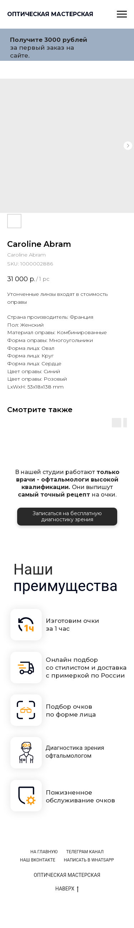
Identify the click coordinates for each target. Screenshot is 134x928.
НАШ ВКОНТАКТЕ (37, 860)
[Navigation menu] (122, 14)
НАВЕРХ (67, 889)
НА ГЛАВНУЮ (44, 851)
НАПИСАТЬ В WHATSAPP (89, 860)
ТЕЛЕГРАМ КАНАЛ (85, 851)
